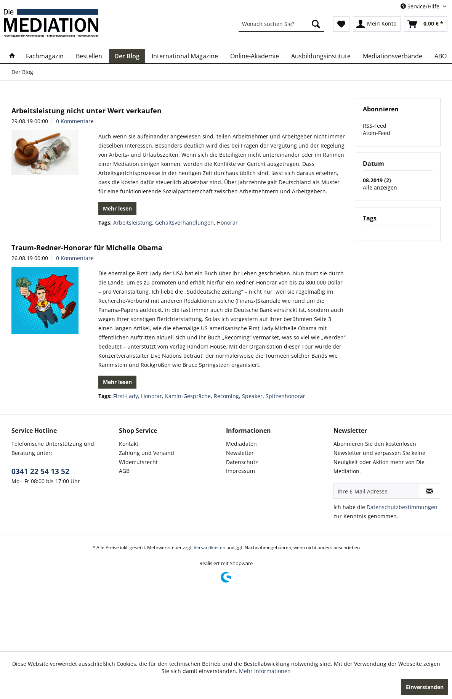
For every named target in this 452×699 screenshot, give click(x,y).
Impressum (240, 470)
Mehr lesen (117, 208)
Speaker (252, 396)
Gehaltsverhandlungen (184, 222)
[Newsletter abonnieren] (429, 491)
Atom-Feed (376, 133)
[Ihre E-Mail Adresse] (376, 491)
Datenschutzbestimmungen (402, 507)
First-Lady (125, 396)
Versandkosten (209, 547)
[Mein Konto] (377, 24)
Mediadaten (241, 443)
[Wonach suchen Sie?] (281, 24)
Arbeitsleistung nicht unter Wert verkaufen (86, 110)
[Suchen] (316, 24)
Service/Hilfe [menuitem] (421, 6)
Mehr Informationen (265, 671)
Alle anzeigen (380, 187)
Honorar (227, 222)
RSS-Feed (374, 125)
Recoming (226, 396)
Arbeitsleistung (132, 222)
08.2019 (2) (377, 180)
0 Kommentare (75, 121)
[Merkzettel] (341, 24)
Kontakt (128, 443)
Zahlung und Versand (146, 452)
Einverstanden (425, 687)
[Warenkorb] (425, 24)
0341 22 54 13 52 (40, 471)
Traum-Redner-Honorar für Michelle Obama (86, 247)
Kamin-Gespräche (188, 396)
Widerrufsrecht (138, 462)
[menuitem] (281, 24)
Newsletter (240, 452)
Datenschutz (242, 462)
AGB (124, 470)
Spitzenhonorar (285, 396)
